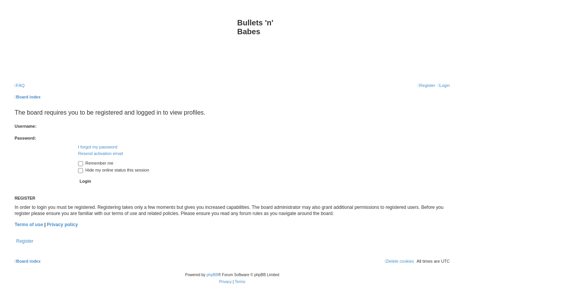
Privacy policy (62, 224)
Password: (25, 138)
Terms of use (29, 224)
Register (24, 241)
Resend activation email (100, 153)
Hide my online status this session (113, 170)
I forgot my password (97, 147)
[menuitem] (20, 85)
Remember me (95, 163)
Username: (26, 126)
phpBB (212, 275)
